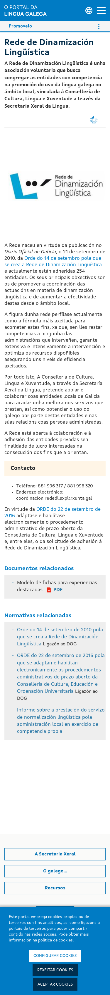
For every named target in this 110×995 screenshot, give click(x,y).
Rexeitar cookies (55, 970)
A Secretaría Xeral (55, 854)
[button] (101, 10)
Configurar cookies (55, 956)
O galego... (55, 871)
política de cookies (55, 940)
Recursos (55, 888)
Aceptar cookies (55, 984)
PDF (58, 589)
